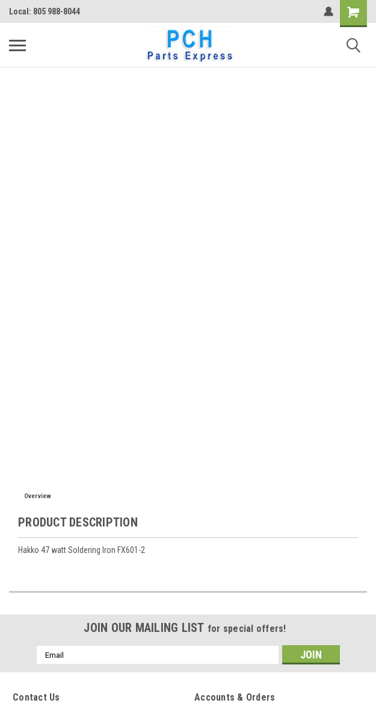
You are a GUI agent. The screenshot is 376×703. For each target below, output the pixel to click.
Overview (37, 496)
